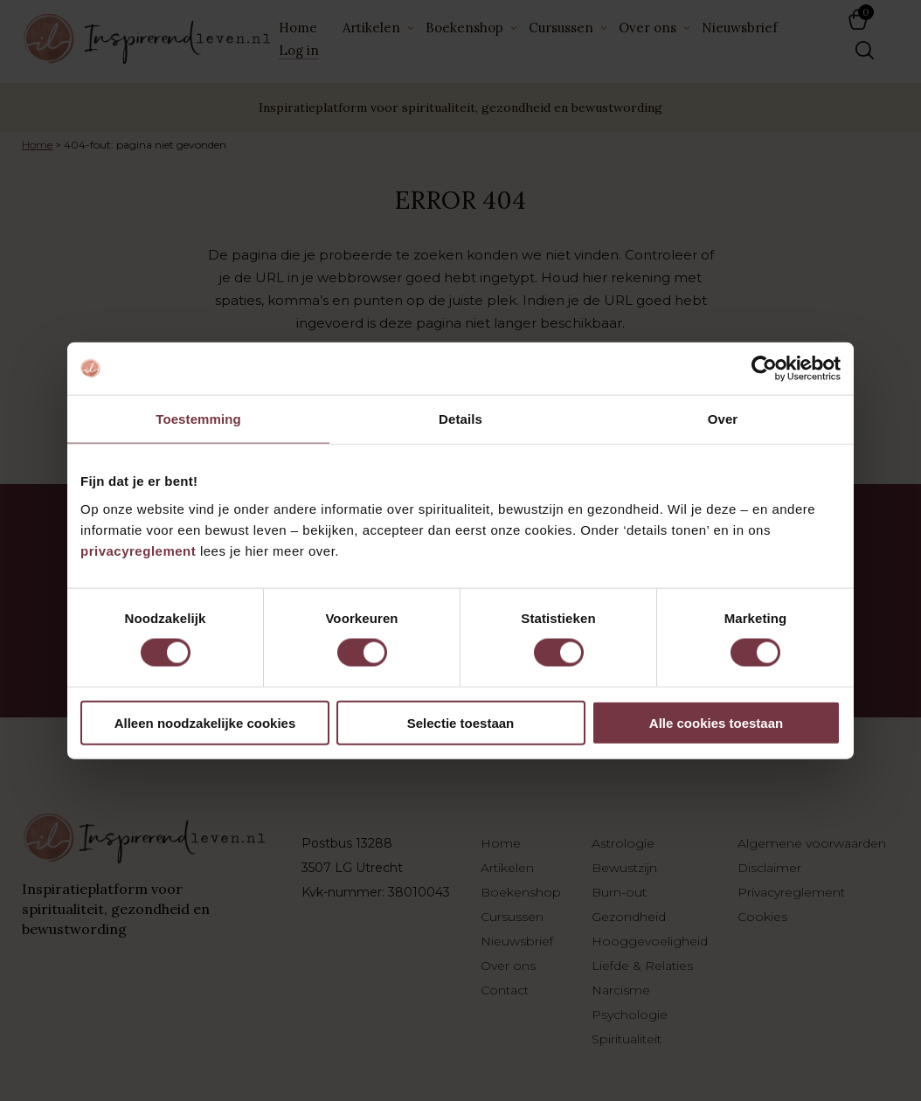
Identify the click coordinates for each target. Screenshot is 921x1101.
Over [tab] (723, 419)
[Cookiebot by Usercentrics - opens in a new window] (764, 369)
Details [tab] (460, 419)
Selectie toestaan (461, 722)
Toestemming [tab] (198, 419)
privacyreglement (138, 550)
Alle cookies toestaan (716, 722)
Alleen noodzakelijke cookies (205, 722)
